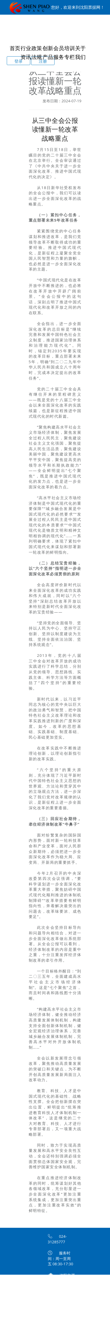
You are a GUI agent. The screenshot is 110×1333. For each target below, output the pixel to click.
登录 (18, 61)
